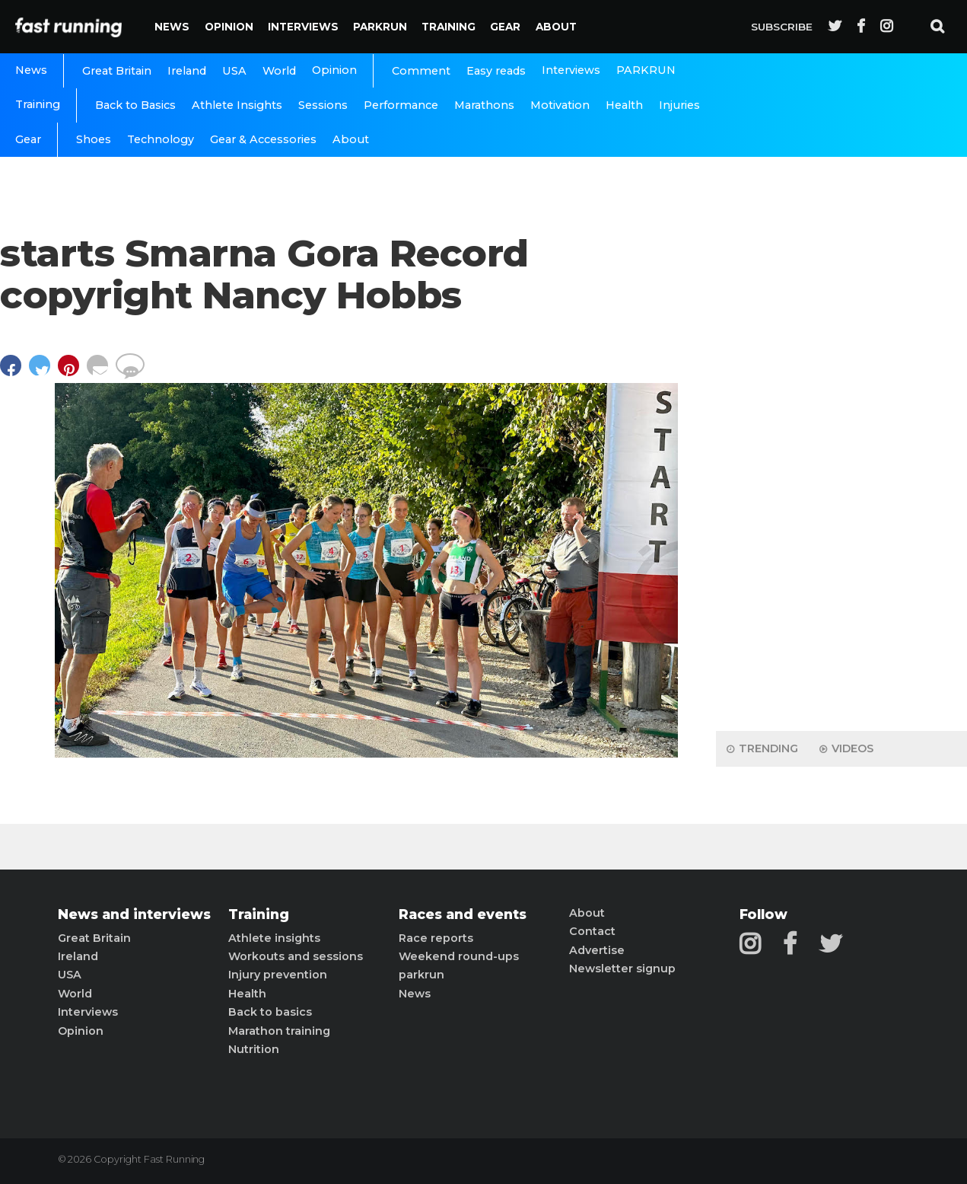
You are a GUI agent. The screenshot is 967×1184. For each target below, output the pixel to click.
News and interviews (134, 914)
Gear (505, 27)
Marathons (484, 105)
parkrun (421, 974)
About (556, 27)
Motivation (560, 105)
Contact (592, 931)
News (171, 27)
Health (624, 105)
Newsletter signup (622, 968)
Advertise (597, 950)
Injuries (679, 105)
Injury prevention (277, 974)
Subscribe (782, 27)
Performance (401, 105)
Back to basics (270, 1012)
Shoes (93, 139)
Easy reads (496, 71)
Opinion (229, 27)
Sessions (323, 105)
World (279, 71)
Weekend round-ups (459, 956)
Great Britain (116, 71)
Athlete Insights (237, 105)
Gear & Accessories (263, 139)
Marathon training (279, 1031)
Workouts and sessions (295, 956)
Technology (160, 139)
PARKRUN (380, 27)
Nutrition (253, 1049)
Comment (421, 71)
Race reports (436, 938)
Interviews (303, 27)
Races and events (462, 914)
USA (234, 71)
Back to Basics (135, 105)
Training (448, 27)
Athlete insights (274, 938)
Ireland (186, 71)
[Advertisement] (841, 479)
